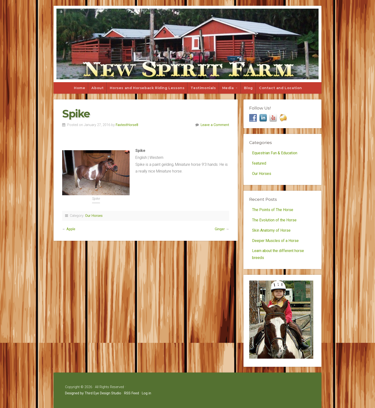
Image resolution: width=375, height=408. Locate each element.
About (97, 88)
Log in (146, 393)
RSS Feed (131, 393)
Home (79, 88)
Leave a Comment (215, 125)
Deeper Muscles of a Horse (275, 240)
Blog (248, 88)
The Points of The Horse (272, 209)
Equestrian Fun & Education (274, 153)
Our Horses (94, 216)
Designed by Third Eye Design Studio (93, 393)
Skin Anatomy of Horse (271, 230)
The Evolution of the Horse (274, 220)
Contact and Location (280, 88)
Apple (70, 229)
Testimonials (203, 88)
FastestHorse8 (127, 125)
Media (228, 88)
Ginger (220, 229)
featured (259, 163)
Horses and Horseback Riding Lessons (147, 88)
